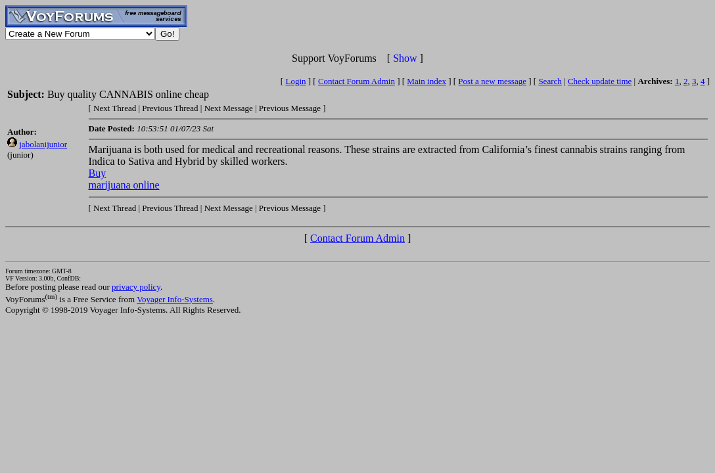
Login (295, 81)
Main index (426, 81)
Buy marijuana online (124, 179)
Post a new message (492, 81)
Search (549, 81)
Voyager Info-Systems (175, 299)
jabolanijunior (43, 144)
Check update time (600, 81)
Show (405, 58)
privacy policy (136, 287)
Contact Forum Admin (356, 81)
